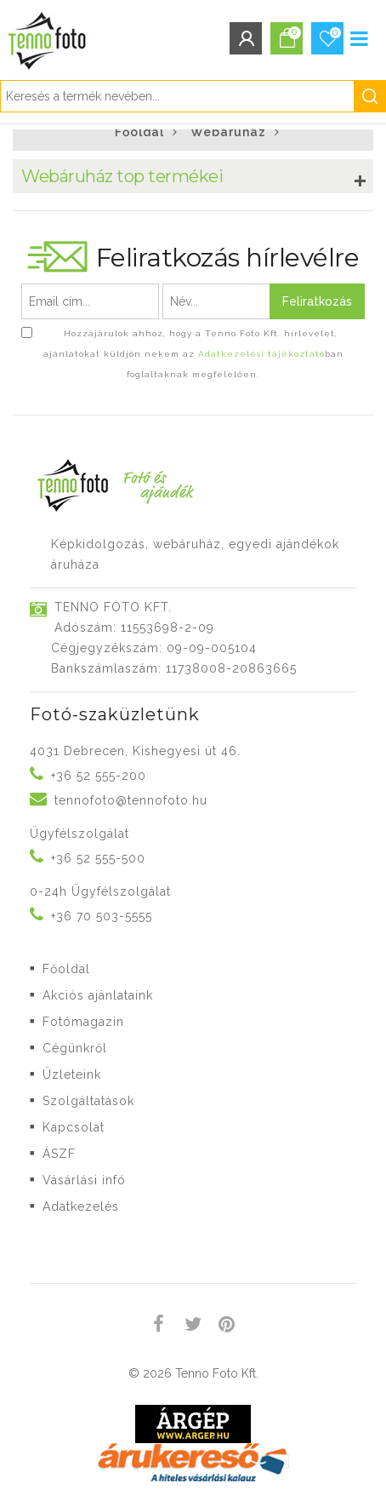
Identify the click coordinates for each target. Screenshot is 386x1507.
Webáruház (228, 132)
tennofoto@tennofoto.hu (130, 800)
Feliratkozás (317, 301)
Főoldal (139, 132)
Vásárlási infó (84, 1180)
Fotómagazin (83, 1022)
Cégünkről (75, 1048)
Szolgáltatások (88, 1101)
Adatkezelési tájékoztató (261, 353)
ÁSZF (59, 1153)
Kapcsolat (74, 1127)
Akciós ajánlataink (98, 995)
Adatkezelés (81, 1206)
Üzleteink (72, 1074)
